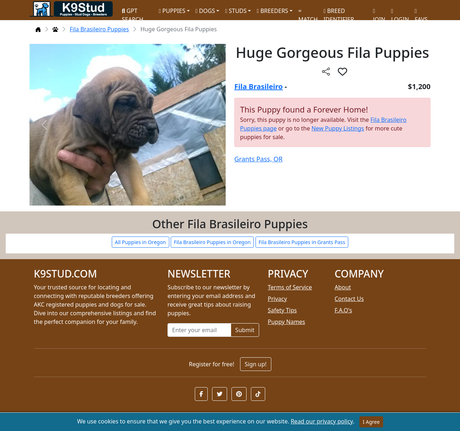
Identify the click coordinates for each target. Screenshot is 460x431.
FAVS (421, 12)
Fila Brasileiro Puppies (99, 29)
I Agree (371, 421)
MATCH (308, 12)
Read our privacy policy (322, 421)
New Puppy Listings (338, 128)
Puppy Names (286, 322)
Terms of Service (290, 287)
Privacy (277, 299)
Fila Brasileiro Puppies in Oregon (212, 242)
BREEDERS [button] (272, 11)
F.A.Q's (343, 310)
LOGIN (400, 12)
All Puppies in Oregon (140, 242)
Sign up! (256, 364)
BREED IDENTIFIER (338, 12)
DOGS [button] (205, 11)
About (343, 287)
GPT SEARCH (132, 12)
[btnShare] (326, 71)
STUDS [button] (236, 11)
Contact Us (349, 299)
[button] (201, 394)
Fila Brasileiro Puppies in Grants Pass (302, 242)
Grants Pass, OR (258, 159)
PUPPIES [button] (172, 11)
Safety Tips (282, 310)
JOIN (379, 12)
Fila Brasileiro (258, 86)
